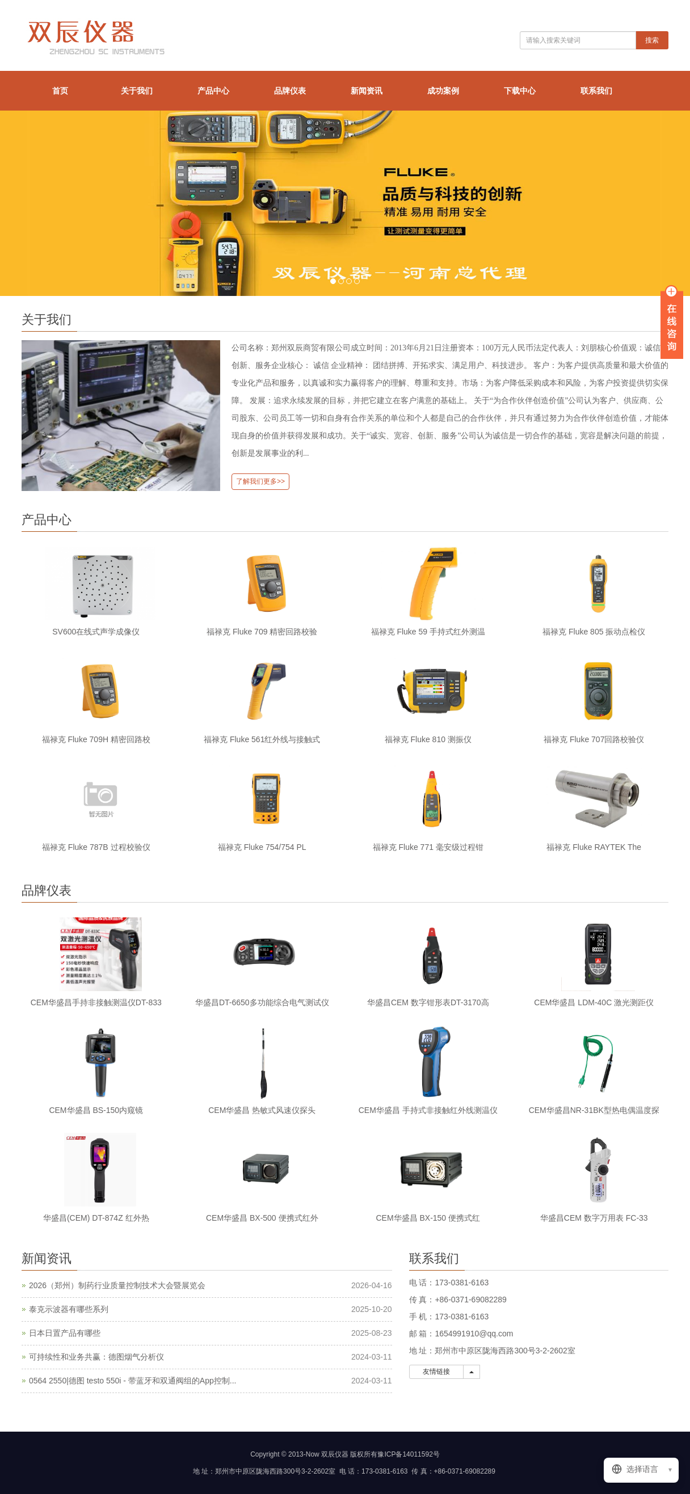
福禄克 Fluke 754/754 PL (262, 847)
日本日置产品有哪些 (64, 1333)
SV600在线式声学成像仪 (96, 631)
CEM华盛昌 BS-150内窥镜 (96, 1110)
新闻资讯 (366, 90)
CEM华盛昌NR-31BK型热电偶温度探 (594, 1110)
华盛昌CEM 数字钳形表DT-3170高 (428, 1002)
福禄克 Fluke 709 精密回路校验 (262, 631)
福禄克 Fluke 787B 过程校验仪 (96, 847)
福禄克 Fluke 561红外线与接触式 (262, 739)
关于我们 (137, 90)
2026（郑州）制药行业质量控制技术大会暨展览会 (117, 1285)
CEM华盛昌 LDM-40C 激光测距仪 (594, 1002)
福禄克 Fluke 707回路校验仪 (594, 739)
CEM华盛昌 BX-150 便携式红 (428, 1217)
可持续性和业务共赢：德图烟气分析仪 (96, 1356)
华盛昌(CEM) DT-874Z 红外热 (96, 1217)
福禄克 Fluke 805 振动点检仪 (593, 631)
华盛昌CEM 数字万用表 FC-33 (594, 1217)
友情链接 (436, 1372)
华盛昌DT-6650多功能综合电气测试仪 (262, 1002)
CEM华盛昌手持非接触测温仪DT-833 (96, 1002)
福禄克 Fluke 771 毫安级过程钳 (428, 847)
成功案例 (443, 90)
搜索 (652, 40)
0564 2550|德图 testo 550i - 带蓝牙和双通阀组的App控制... (132, 1380)
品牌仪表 (290, 90)
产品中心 (213, 90)
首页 (60, 90)
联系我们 (596, 90)
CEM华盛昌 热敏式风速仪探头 (261, 1110)
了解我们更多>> (260, 481)
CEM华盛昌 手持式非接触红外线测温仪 (428, 1110)
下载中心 (520, 90)
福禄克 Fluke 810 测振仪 (428, 739)
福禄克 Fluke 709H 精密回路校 (96, 739)
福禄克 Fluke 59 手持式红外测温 (428, 631)
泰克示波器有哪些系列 (68, 1309)
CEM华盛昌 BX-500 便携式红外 (262, 1217)
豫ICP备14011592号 (408, 1454)
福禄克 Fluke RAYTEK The (593, 847)
